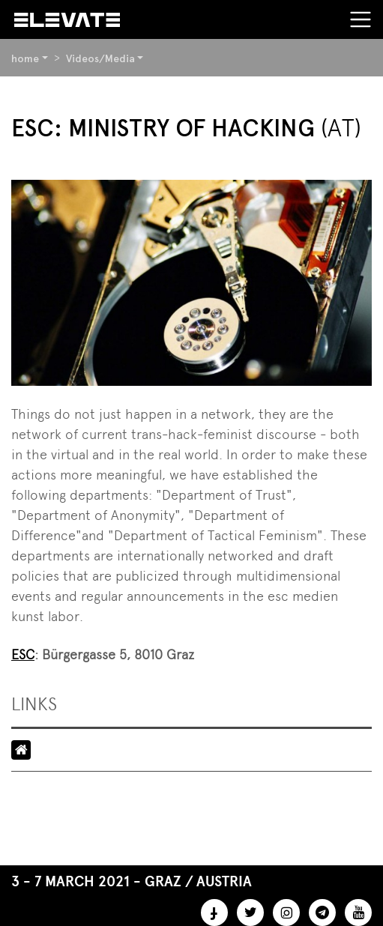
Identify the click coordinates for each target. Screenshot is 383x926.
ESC (22, 654)
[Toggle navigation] (360, 19)
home (25, 58)
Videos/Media (100, 58)
